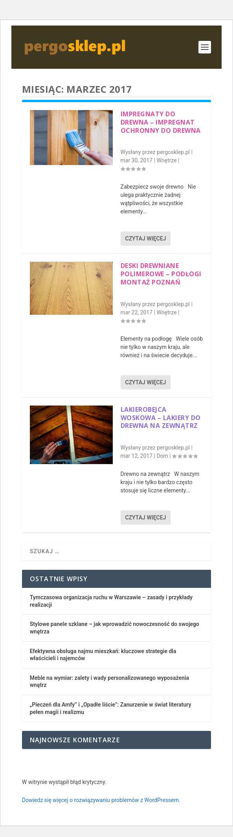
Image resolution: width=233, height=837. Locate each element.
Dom (162, 456)
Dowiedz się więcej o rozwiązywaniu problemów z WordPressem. (101, 800)
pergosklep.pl (173, 152)
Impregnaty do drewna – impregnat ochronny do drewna (161, 122)
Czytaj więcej (145, 238)
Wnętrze (166, 160)
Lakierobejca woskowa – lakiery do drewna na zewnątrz (161, 417)
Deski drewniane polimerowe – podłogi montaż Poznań (161, 273)
